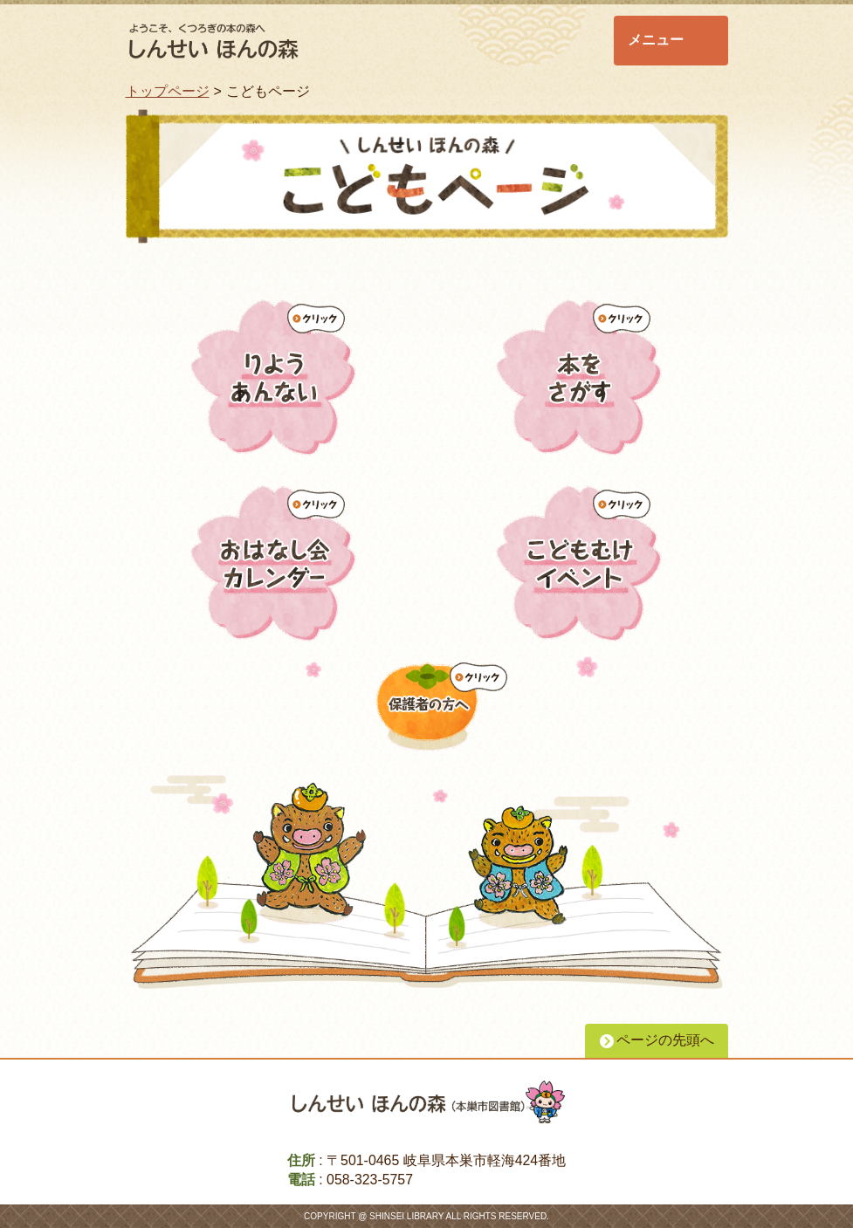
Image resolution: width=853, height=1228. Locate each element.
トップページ (168, 91)
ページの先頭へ (665, 1039)
